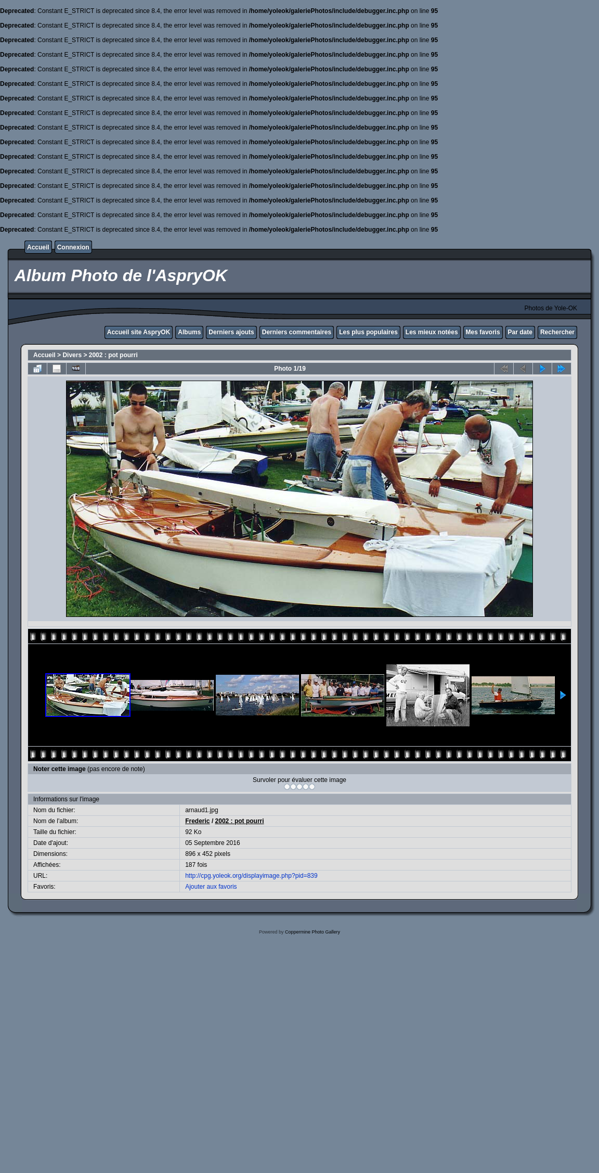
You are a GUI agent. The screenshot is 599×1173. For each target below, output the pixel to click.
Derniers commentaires (296, 332)
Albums (189, 332)
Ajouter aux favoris (211, 886)
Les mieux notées (432, 332)
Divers (72, 355)
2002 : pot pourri (113, 355)
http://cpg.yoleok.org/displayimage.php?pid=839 (251, 875)
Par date (520, 332)
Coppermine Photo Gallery (312, 932)
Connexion (73, 247)
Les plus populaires (368, 332)
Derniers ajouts (231, 332)
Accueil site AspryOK (139, 332)
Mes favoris (483, 332)
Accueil (38, 247)
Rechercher (557, 332)
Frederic (197, 821)
